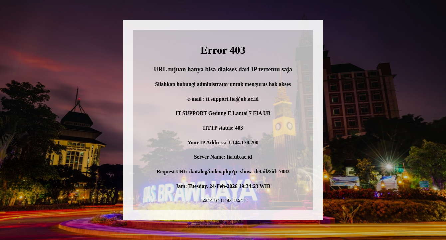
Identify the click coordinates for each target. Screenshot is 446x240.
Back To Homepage (223, 201)
